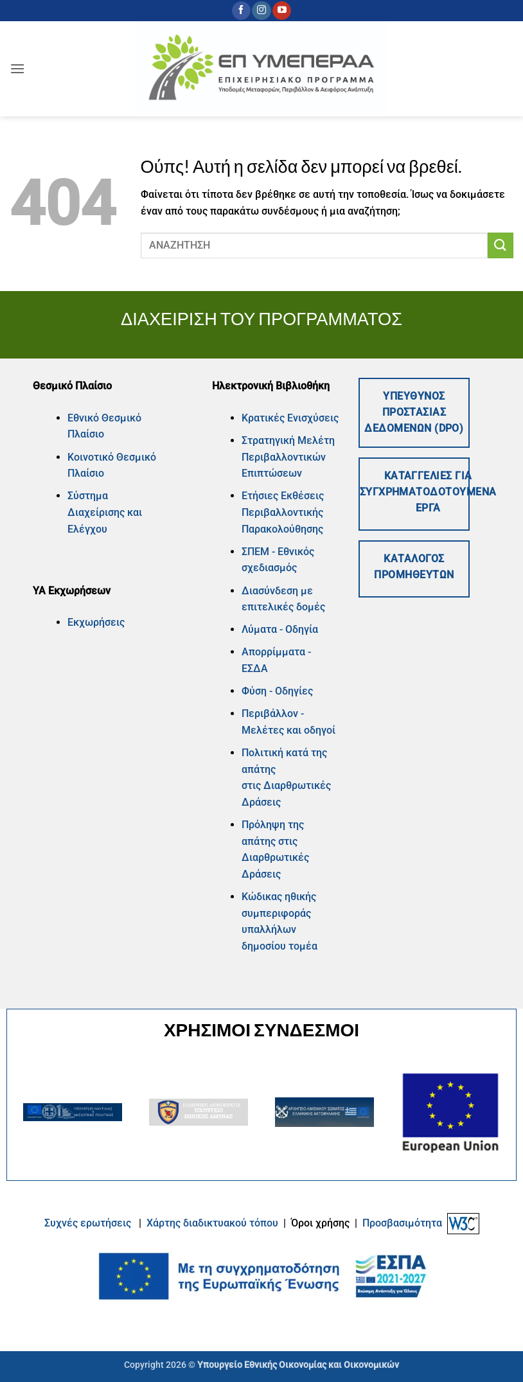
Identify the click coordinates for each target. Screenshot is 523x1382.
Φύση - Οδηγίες (277, 691)
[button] (17, 68)
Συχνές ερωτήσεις (87, 1222)
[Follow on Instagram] (261, 11)
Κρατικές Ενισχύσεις (290, 418)
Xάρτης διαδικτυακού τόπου (213, 1222)
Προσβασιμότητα (402, 1222)
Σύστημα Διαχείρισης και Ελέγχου (104, 512)
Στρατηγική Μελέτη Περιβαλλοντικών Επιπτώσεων (288, 456)
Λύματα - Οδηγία (280, 629)
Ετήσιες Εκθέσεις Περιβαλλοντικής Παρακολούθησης (283, 512)
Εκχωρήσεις (96, 622)
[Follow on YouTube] (281, 11)
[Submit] (500, 245)
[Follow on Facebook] (241, 11)
